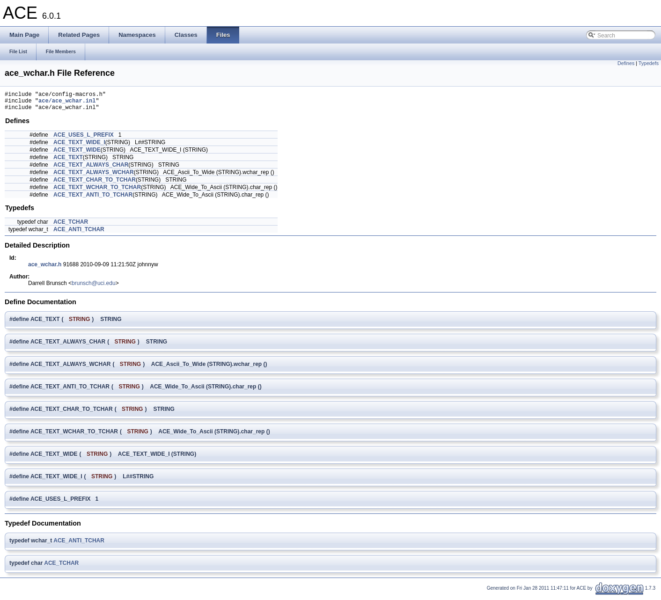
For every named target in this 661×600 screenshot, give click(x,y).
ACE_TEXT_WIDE (77, 154)
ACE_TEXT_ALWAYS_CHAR (90, 169)
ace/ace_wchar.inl (66, 103)
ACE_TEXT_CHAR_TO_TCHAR (94, 184)
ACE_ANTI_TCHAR (78, 233)
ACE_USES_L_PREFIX (83, 139)
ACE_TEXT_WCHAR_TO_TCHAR (97, 191)
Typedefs (649, 63)
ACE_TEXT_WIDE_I (79, 146)
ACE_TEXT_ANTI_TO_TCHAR (92, 199)
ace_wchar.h (44, 268)
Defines (625, 63)
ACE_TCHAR (70, 226)
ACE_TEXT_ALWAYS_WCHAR (93, 176)
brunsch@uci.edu (94, 287)
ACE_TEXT (68, 161)
